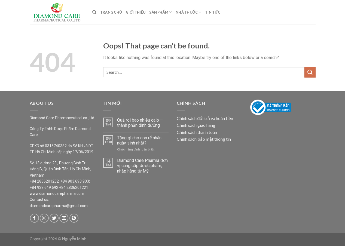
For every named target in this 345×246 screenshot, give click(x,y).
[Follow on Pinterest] (73, 218)
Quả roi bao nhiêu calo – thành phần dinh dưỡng (140, 123)
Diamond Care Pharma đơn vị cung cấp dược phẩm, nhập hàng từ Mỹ (142, 165)
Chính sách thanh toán (197, 132)
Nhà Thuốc (188, 12)
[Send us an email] (63, 218)
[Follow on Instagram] (44, 218)
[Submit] (309, 72)
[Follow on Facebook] (34, 218)
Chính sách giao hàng (196, 125)
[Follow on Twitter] (54, 218)
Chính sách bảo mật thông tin (204, 139)
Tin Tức (212, 12)
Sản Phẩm (160, 12)
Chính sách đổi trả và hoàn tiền (205, 118)
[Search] (94, 12)
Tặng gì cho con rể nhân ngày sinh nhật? (139, 140)
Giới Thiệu (136, 12)
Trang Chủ (111, 12)
